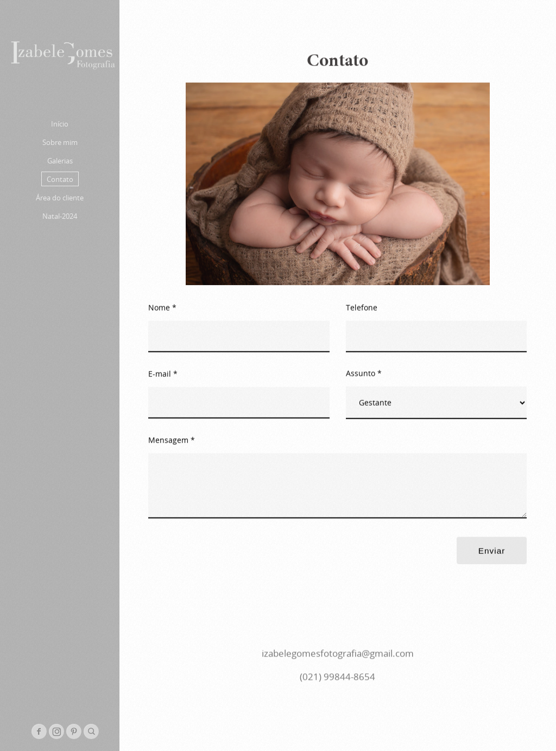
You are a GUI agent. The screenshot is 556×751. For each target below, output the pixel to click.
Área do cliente (60, 198)
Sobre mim (60, 142)
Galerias (60, 161)
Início (59, 124)
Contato (60, 179)
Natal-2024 (59, 216)
